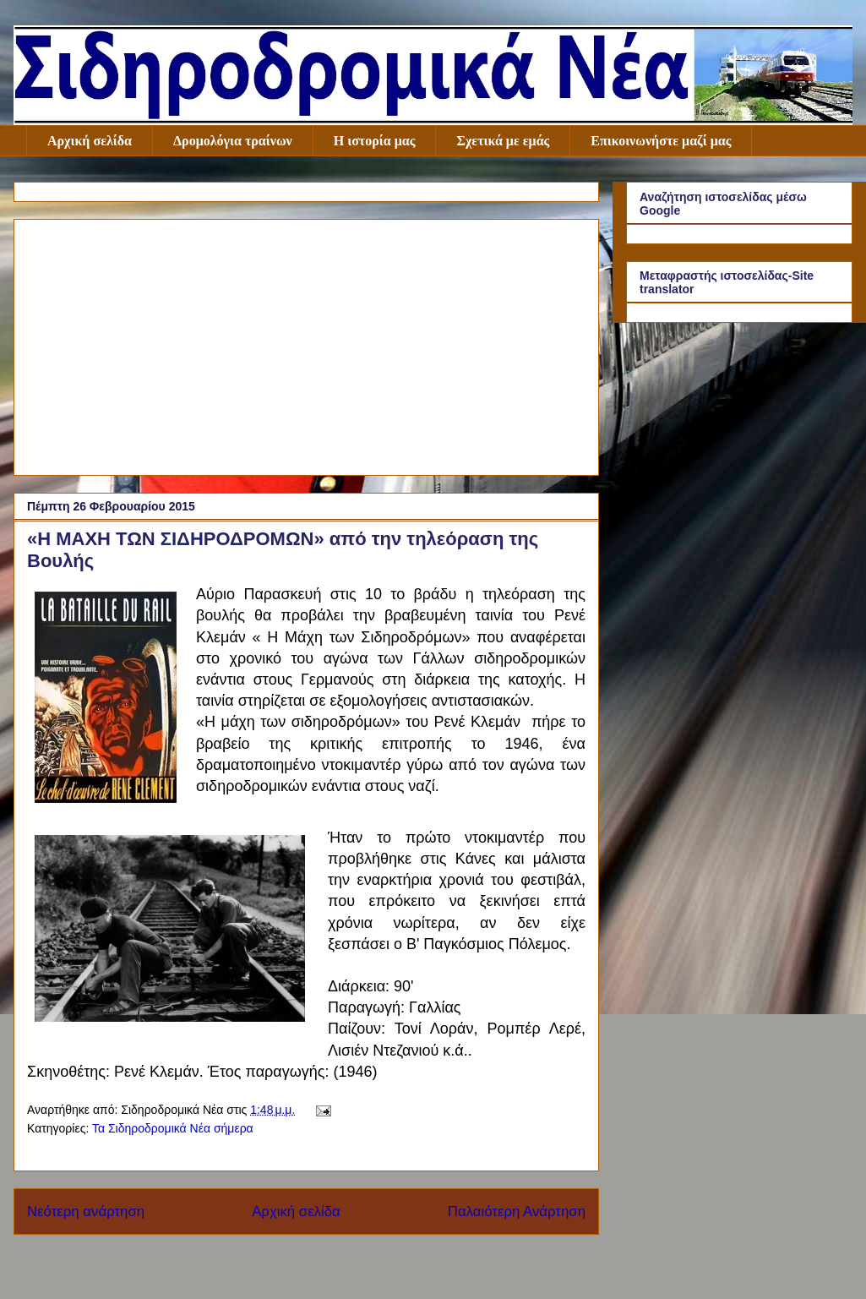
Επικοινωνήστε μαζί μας (661, 141)
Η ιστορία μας (375, 141)
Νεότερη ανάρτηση (85, 1211)
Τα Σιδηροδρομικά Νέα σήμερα (172, 1128)
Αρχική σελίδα (89, 141)
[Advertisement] (306, 344)
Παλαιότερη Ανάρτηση (517, 1211)
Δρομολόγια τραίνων (232, 141)
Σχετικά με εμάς (502, 141)
